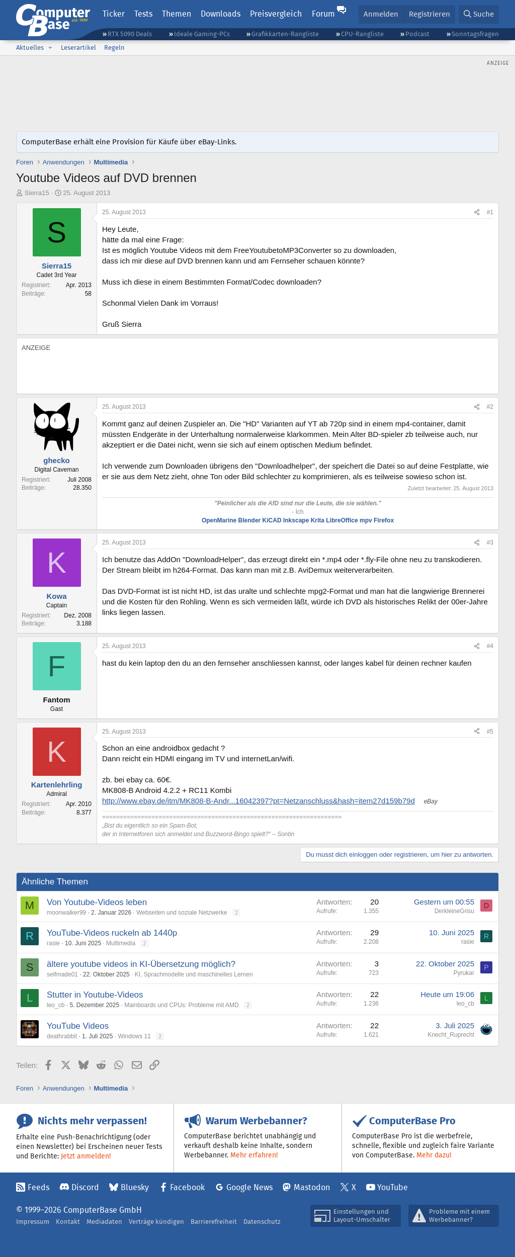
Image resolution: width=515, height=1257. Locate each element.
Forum (323, 14)
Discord (85, 1187)
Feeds (38, 1187)
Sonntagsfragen (475, 34)
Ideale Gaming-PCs (202, 34)
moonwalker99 (66, 912)
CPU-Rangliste (362, 34)
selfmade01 (62, 974)
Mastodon (312, 1187)
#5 (490, 731)
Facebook (187, 1187)
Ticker (114, 14)
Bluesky (135, 1187)
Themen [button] (176, 14)
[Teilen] (476, 212)
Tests (143, 14)
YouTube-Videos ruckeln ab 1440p (112, 933)
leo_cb (55, 1005)
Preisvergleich (276, 14)
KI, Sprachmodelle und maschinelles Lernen (194, 974)
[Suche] (479, 14)
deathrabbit (62, 1036)
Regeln (114, 47)
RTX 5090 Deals (130, 34)
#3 (490, 542)
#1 (490, 212)
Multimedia (120, 943)
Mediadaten (104, 1221)
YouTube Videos (78, 1026)
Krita (317, 520)
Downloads (220, 14)
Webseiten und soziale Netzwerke (181, 912)
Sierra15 (37, 193)
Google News (249, 1187)
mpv (366, 520)
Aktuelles (30, 47)
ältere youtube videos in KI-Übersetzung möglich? (141, 964)
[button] (50, 47)
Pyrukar (464, 972)
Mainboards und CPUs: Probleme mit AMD (181, 1005)
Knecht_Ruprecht (450, 1034)
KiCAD (272, 520)
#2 (490, 406)
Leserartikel (78, 47)
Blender (249, 520)
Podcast (417, 34)
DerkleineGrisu (454, 911)
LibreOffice (342, 520)
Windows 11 (134, 1036)
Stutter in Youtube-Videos (95, 995)
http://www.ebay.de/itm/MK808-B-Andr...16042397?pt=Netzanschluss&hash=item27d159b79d (258, 800)
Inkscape (296, 520)
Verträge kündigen (156, 1221)
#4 (490, 646)
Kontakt (68, 1221)
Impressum (32, 1221)
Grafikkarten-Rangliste (285, 34)
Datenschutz (262, 1221)
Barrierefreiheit (214, 1221)
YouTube (392, 1187)
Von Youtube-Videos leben (97, 902)
